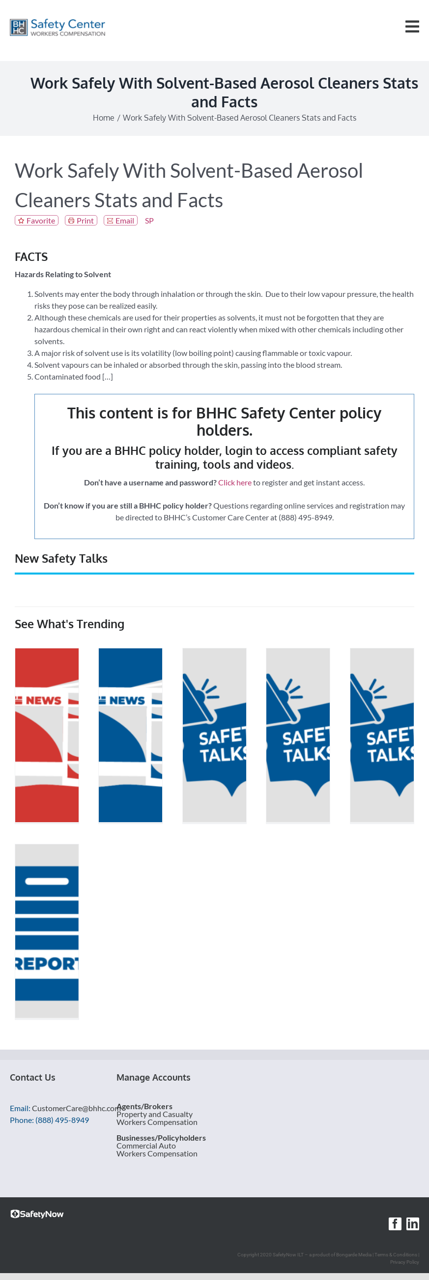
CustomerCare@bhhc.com (76, 1108)
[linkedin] (412, 1223)
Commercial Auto (146, 1145)
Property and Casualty (154, 1114)
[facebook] (395, 1223)
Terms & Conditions (395, 1254)
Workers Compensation (157, 1121)
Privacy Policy (404, 1262)
